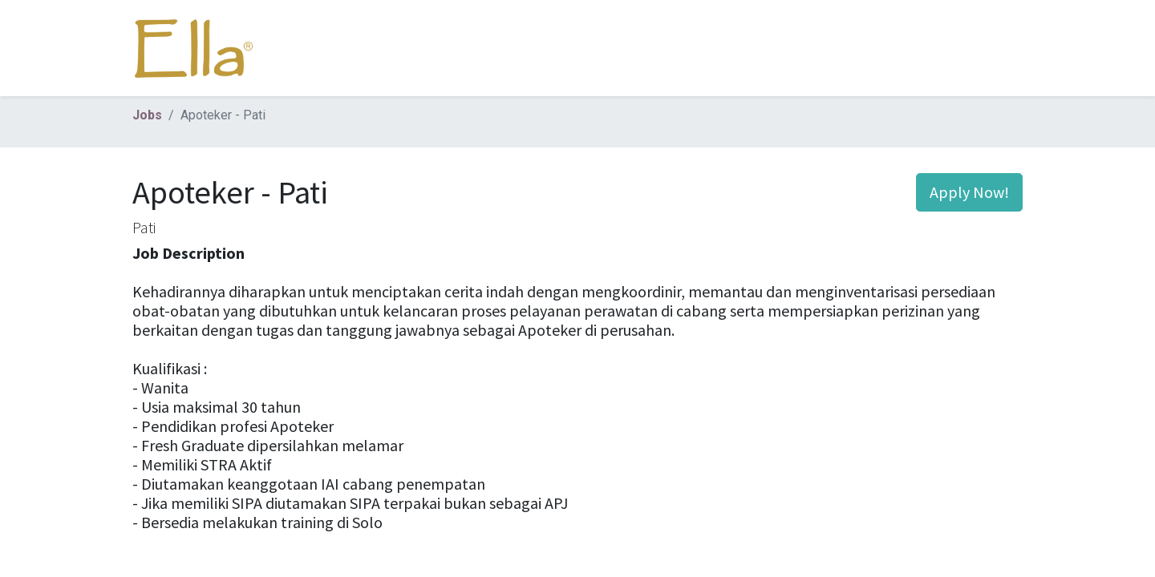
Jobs (147, 115)
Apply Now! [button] (969, 192)
